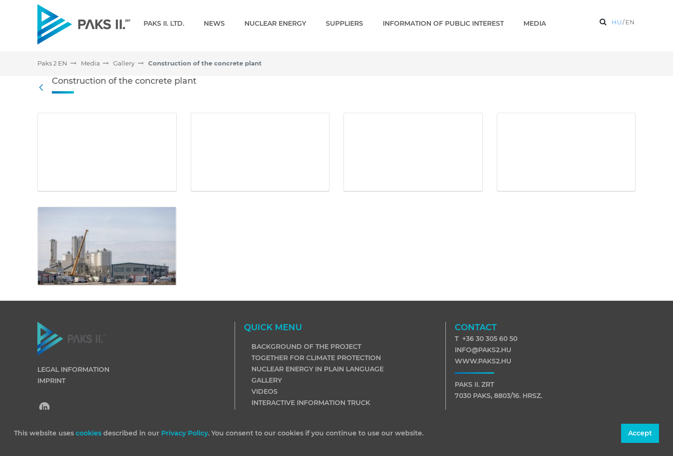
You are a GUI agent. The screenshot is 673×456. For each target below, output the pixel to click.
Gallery (266, 380)
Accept (640, 433)
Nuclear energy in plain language (317, 369)
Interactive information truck (310, 402)
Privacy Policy (184, 433)
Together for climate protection (316, 358)
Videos (264, 391)
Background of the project (306, 346)
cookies (89, 433)
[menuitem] (167, 23)
